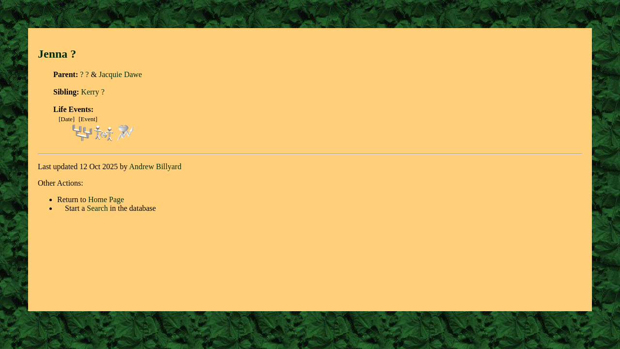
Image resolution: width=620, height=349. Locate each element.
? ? (84, 74)
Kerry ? (92, 92)
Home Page (106, 199)
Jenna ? (57, 54)
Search (97, 208)
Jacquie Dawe (120, 74)
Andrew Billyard (155, 166)
